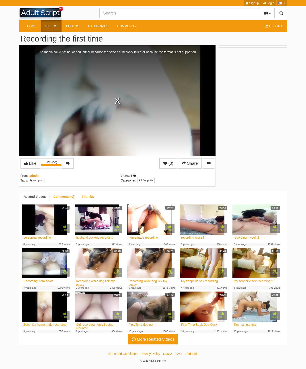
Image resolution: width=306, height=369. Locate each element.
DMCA (167, 354)
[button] (282, 3)
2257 (178, 354)
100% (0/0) (51, 164)
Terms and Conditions (122, 354)
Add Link (191, 354)
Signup (252, 3)
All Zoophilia (146, 180)
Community (126, 26)
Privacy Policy (150, 354)
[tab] (34, 196)
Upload (273, 26)
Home (32, 26)
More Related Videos (152, 339)
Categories (98, 26)
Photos (72, 26)
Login (268, 3)
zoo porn (36, 180)
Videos (51, 26)
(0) (168, 163)
